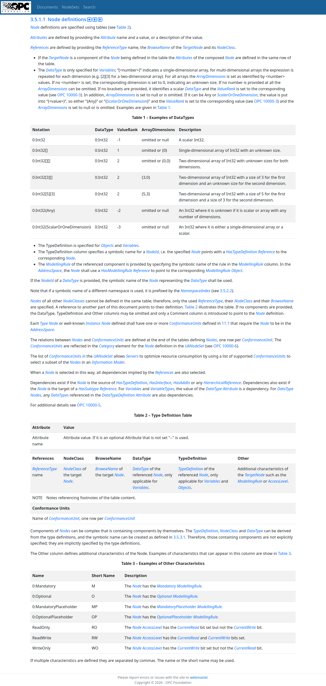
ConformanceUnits (185, 323)
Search (89, 7)
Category (106, 346)
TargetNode (193, 47)
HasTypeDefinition (241, 251)
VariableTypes (162, 388)
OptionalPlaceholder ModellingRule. (188, 617)
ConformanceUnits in (67, 356)
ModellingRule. (185, 596)
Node (35, 27)
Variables (107, 70)
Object (236, 270)
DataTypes (60, 395)
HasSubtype (88, 388)
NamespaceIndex (195, 290)
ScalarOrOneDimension (237, 95)
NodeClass (226, 47)
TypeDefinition (190, 468)
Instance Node (98, 323)
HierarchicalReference (222, 382)
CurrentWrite (245, 627)
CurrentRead (188, 627)
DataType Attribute (222, 388)
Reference (266, 251)
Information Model (108, 362)
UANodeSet (194, 346)
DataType (54, 70)
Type (44, 323)
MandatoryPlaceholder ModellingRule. (190, 606)
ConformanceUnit (257, 340)
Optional (164, 596)
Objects (107, 245)
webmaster (198, 677)
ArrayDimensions (211, 76)
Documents (47, 7)
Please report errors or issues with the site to (154, 677)
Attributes (38, 37)
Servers (132, 356)
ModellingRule (58, 264)
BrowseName (158, 47)
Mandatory (166, 586)
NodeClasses (74, 301)
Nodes (35, 301)
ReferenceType (114, 47)
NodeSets (70, 7)
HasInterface (160, 382)
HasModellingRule (116, 270)
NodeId (152, 251)
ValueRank (226, 88)
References (39, 47)
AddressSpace (50, 270)
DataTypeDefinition (118, 395)
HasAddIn (181, 382)
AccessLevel (278, 481)
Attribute (108, 37)
